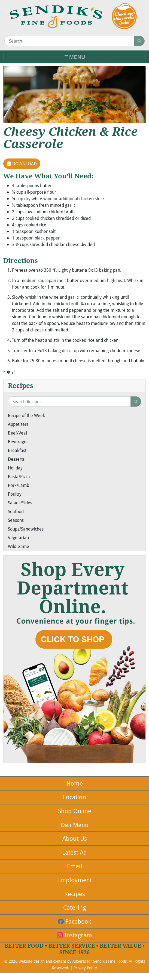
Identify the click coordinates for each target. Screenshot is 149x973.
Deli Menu (75, 825)
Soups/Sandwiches (26, 529)
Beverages (18, 442)
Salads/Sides (20, 503)
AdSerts (79, 961)
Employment (74, 880)
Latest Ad (74, 852)
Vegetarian (18, 538)
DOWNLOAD (22, 164)
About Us (74, 838)
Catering (74, 907)
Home (74, 783)
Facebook (74, 921)
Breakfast (17, 450)
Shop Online (74, 811)
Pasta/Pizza (19, 477)
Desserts (16, 459)
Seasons (16, 520)
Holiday (15, 468)
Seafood (16, 511)
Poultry (15, 494)
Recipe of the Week (26, 415)
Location (74, 797)
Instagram (74, 935)
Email (74, 866)
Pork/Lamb (18, 485)
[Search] (69, 41)
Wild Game (18, 546)
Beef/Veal (17, 433)
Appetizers (18, 424)
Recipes (74, 894)
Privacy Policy (85, 967)
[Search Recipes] (69, 401)
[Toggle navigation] (74, 57)
